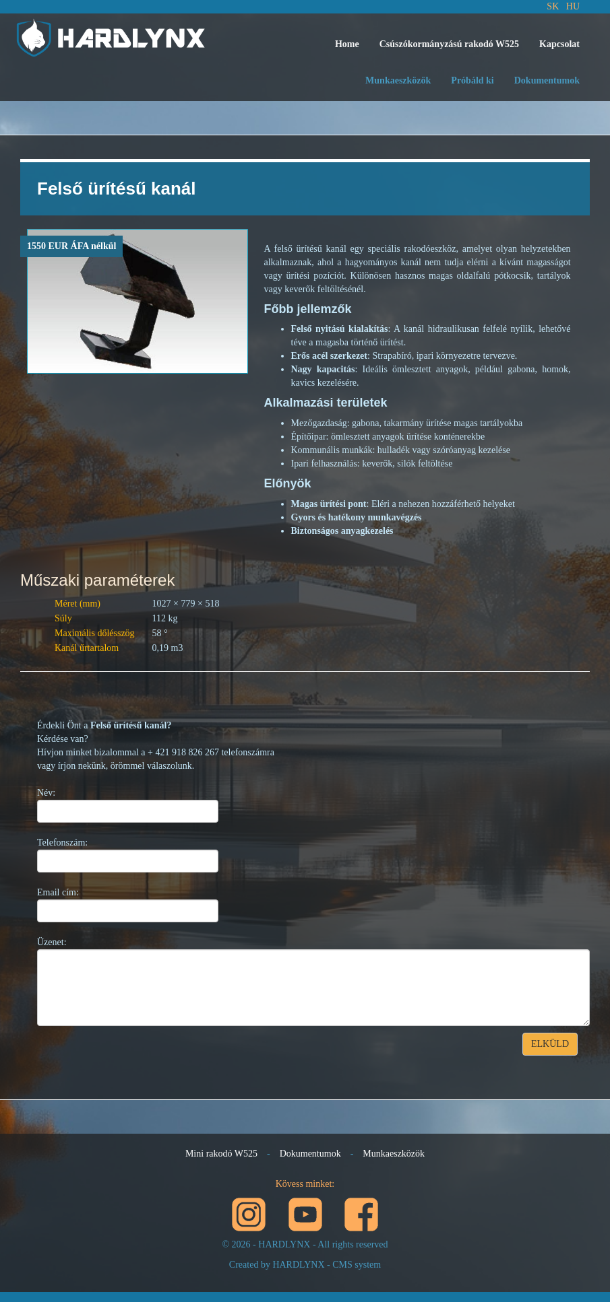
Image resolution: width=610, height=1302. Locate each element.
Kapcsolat (559, 44)
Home (347, 44)
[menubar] (457, 44)
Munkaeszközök (398, 80)
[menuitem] (347, 44)
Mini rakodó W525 (221, 1154)
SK (553, 6)
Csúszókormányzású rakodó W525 (449, 44)
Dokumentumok (547, 80)
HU (573, 6)
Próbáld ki (472, 80)
